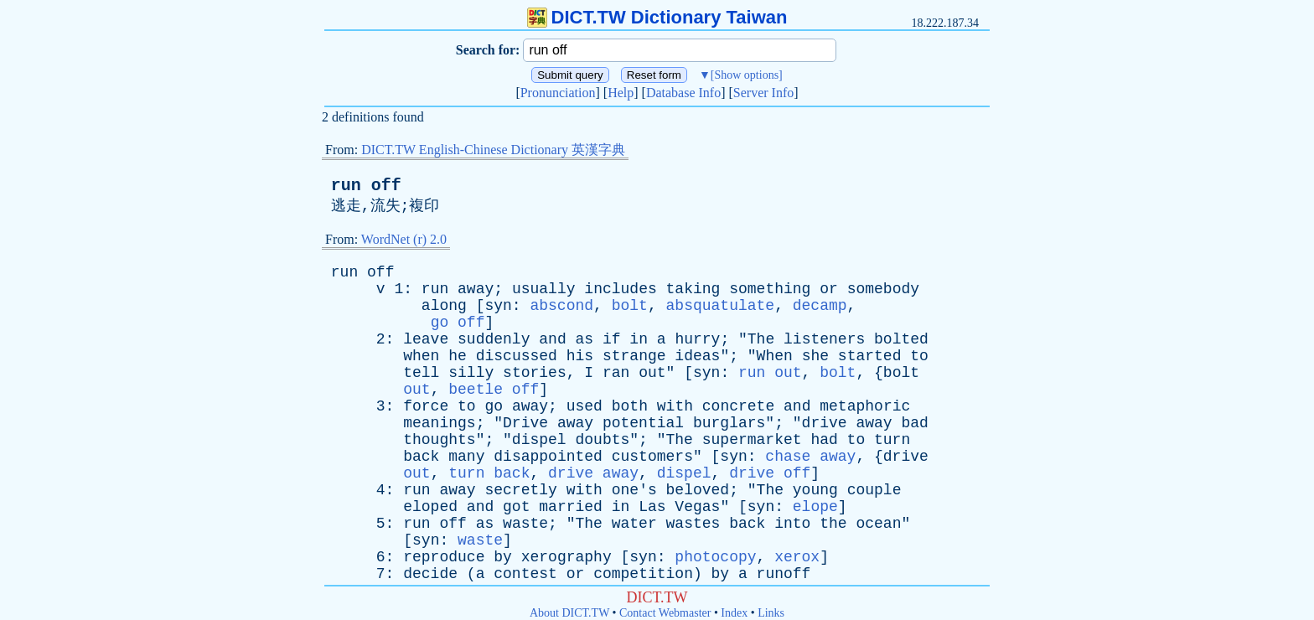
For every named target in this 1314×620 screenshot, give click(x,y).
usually (544, 289)
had (823, 439)
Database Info (683, 92)
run (344, 272)
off (380, 272)
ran (616, 372)
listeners (824, 339)
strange (634, 356)
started (870, 356)
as (585, 339)
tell (421, 372)
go (493, 406)
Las (652, 507)
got (516, 507)
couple (874, 490)
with (675, 406)
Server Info (763, 92)
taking (693, 289)
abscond (561, 305)
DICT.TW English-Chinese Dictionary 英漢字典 (493, 149)
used (584, 406)
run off (366, 185)
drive (824, 423)
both (630, 406)
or (829, 289)
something (769, 289)
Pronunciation (558, 92)
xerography (566, 557)
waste (525, 523)
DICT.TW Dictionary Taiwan (657, 17)
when (421, 356)
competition (643, 574)
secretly (520, 490)
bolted (901, 339)
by (503, 557)
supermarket (752, 439)
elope (815, 507)
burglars (729, 423)
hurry (697, 339)
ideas (697, 356)
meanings (439, 423)
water (634, 523)
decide (430, 574)
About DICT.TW (569, 613)
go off (458, 322)
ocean (878, 523)
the (833, 523)
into (792, 523)
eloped (430, 507)
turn (892, 439)
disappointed (548, 456)
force (425, 406)
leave (425, 339)
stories (534, 372)
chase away (810, 456)
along (444, 305)
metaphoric (865, 406)
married (571, 507)
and (552, 339)
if (612, 339)
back (421, 456)
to (919, 356)
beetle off (493, 389)
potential (643, 423)
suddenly (494, 339)
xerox (797, 557)
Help (621, 92)
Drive (525, 423)
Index (734, 613)
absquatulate (720, 305)
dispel (539, 439)
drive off (769, 473)
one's (634, 490)
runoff (784, 574)
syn (497, 305)
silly (471, 372)
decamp (820, 305)
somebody (883, 289)
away (476, 289)
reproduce (443, 557)
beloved (698, 490)
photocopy (715, 557)
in (638, 339)
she (815, 356)
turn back (489, 473)
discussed (516, 356)
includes (620, 289)
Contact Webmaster (665, 613)
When (775, 356)
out (652, 372)
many (466, 456)
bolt (630, 305)
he (457, 356)
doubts (602, 439)
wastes (693, 523)
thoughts (439, 439)
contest (525, 574)
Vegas (697, 507)
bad (914, 423)
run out (770, 372)
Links (771, 613)
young (815, 490)
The (761, 339)
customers (652, 456)
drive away (593, 473)
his (579, 356)
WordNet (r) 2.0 (404, 239)
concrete (738, 406)
